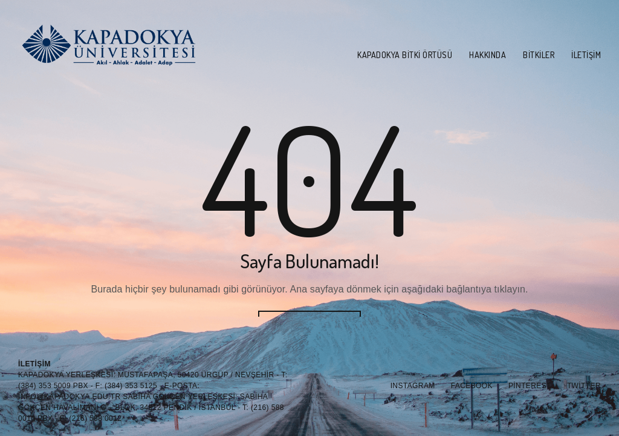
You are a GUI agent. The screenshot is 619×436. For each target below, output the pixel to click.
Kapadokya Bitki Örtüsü (404, 55)
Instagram (413, 386)
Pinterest (529, 386)
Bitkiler (538, 55)
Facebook (472, 386)
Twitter (584, 386)
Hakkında (487, 55)
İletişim (586, 55)
